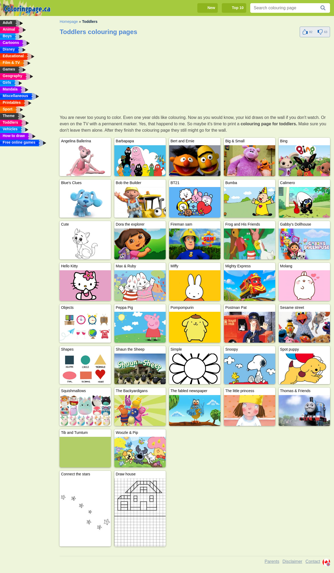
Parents (272, 561)
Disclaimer (292, 561)
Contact (313, 561)
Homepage (69, 21)
